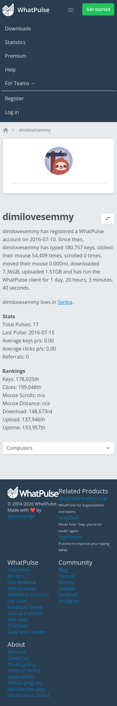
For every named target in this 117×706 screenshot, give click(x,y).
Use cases (17, 601)
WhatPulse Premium (28, 595)
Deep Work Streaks (26, 632)
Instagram (69, 601)
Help (10, 69)
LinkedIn (67, 588)
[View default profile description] (108, 219)
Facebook (68, 595)
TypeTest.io (70, 537)
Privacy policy (21, 664)
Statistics (15, 42)
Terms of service (24, 670)
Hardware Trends (25, 607)
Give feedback (21, 582)
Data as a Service (24, 613)
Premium (16, 55)
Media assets (20, 677)
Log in (12, 112)
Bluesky (66, 582)
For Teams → (20, 83)
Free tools (17, 619)
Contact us (18, 658)
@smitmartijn (21, 516)
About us (16, 652)
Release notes (21, 588)
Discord (66, 576)
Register (14, 98)
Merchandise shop (26, 689)
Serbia (65, 302)
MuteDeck (69, 518)
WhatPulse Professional (82, 498)
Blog (63, 570)
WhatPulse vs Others (28, 695)
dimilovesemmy (35, 130)
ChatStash (17, 626)
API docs (16, 576)
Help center (19, 570)
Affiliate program (24, 683)
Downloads (18, 28)
